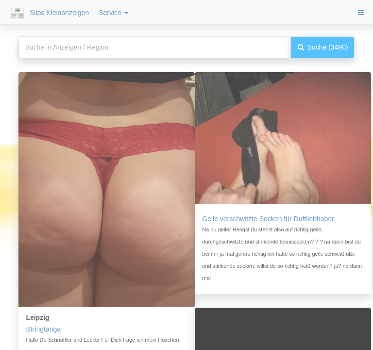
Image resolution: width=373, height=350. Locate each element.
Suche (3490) (322, 47)
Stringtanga (43, 329)
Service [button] (113, 13)
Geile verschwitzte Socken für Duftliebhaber (268, 219)
